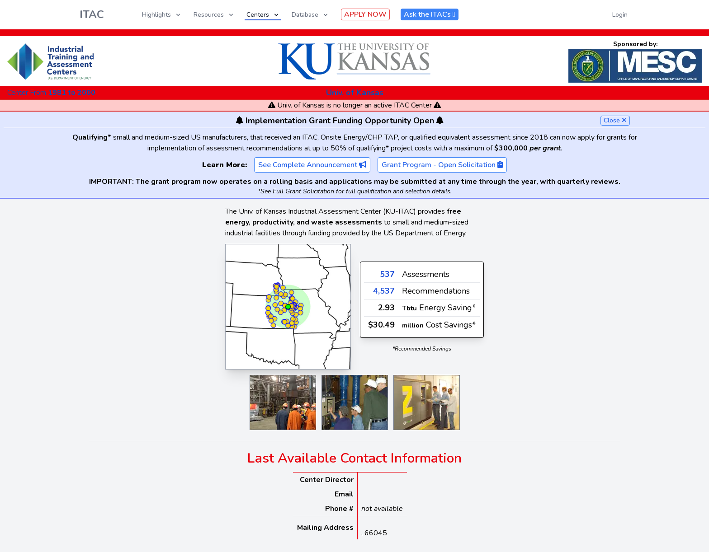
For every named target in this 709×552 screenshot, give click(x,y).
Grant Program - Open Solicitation (442, 165)
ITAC (92, 14)
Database (310, 14)
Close (615, 120)
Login (620, 14)
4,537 (384, 290)
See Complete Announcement (312, 165)
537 (387, 274)
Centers (263, 14)
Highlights (162, 14)
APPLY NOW (365, 14)
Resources (214, 14)
